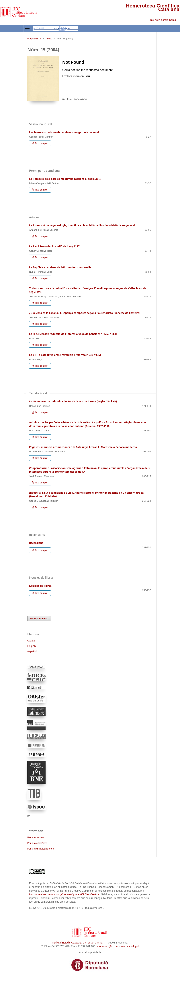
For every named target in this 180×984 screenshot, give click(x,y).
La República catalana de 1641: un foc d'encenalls (60, 267)
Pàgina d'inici (34, 38)
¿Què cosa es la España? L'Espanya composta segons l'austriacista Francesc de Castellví (84, 313)
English (31, 646)
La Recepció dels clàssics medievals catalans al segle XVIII (65, 178)
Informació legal (130, 946)
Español (32, 651)
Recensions (36, 543)
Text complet (41, 143)
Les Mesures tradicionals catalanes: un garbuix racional (64, 132)
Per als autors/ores (37, 843)
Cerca (173, 19)
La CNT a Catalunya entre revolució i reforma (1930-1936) (65, 355)
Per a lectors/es (35, 837)
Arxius (49, 38)
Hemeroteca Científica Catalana (152, 7)
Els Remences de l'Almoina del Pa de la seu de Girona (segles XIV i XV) (73, 401)
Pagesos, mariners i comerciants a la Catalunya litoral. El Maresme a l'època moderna (83, 447)
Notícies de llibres (40, 585)
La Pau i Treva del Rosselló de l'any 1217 (54, 246)
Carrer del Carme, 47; (95, 942)
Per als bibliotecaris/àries (40, 848)
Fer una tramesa (39, 618)
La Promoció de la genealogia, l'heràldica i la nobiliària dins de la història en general (82, 225)
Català (31, 640)
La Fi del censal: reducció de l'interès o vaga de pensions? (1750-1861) (73, 334)
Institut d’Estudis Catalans (66, 942)
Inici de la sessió (159, 19)
